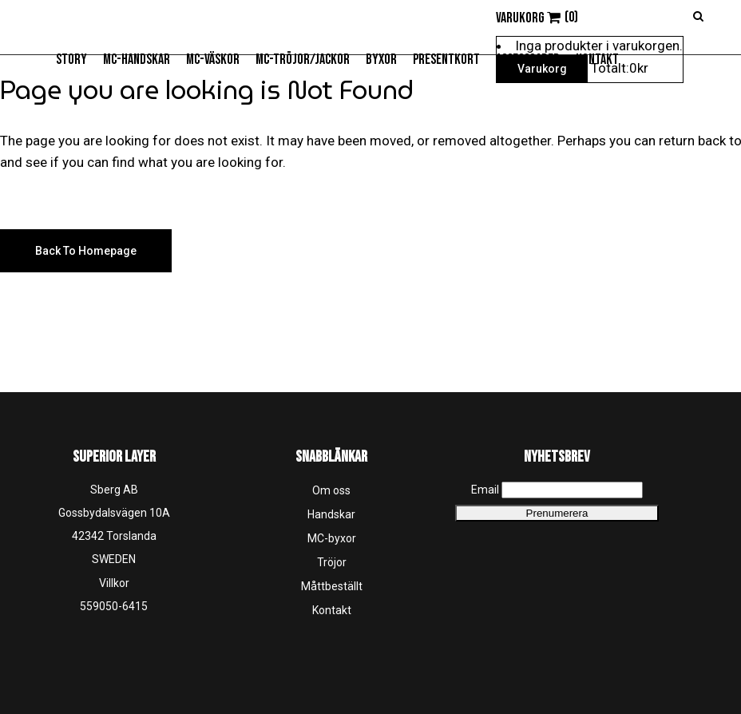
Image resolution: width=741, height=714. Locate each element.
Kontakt (331, 610)
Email (485, 489)
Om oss (331, 490)
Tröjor (332, 562)
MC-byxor (331, 538)
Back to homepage (86, 250)
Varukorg (542, 68)
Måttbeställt (332, 586)
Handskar (331, 514)
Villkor (114, 583)
